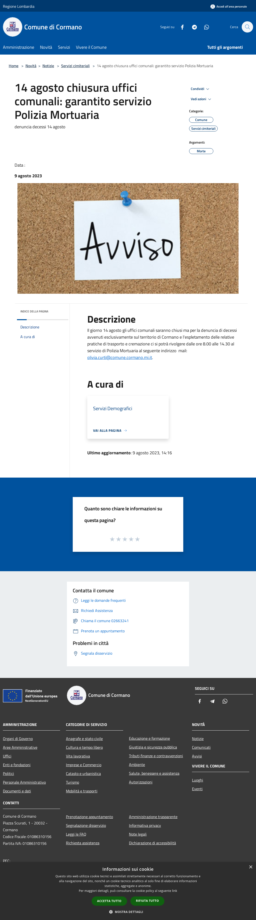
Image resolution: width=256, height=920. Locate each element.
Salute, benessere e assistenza (154, 773)
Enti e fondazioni (17, 765)
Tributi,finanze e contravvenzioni (156, 756)
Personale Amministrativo (24, 782)
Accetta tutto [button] (109, 901)
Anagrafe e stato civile (84, 738)
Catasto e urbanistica (83, 773)
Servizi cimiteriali (75, 66)
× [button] (250, 867)
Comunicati (201, 747)
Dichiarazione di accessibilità (152, 843)
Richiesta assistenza (82, 843)
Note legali (138, 834)
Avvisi (197, 756)
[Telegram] (192, 27)
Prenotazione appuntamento (89, 817)
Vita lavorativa (78, 756)
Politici (8, 773)
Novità (30, 66)
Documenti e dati (17, 791)
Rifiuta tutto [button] (147, 901)
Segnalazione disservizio (86, 825)
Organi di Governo (18, 738)
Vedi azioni (202, 99)
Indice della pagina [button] (34, 311)
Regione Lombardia (18, 6)
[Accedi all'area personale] (228, 6)
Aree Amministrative (20, 747)
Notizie (48, 66)
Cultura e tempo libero (84, 747)
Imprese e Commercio (83, 765)
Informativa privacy (145, 825)
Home (13, 66)
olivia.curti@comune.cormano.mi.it (119, 357)
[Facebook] (180, 27)
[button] (128, 911)
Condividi (201, 89)
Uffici (7, 756)
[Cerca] (247, 27)
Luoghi (197, 780)
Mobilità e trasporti (81, 791)
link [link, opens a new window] (174, 891)
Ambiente (137, 764)
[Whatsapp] (204, 27)
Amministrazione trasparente (153, 817)
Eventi (197, 789)
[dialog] (128, 891)
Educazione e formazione (149, 738)
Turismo (72, 782)
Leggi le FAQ (76, 834)
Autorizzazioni (140, 782)
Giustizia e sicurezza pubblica (153, 747)
